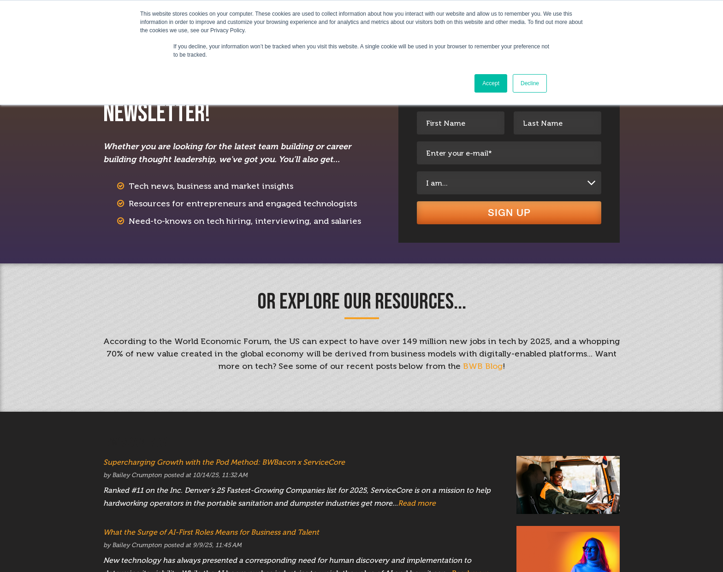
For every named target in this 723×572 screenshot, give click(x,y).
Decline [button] (530, 83)
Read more (417, 512)
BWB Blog (483, 375)
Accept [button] (490, 83)
